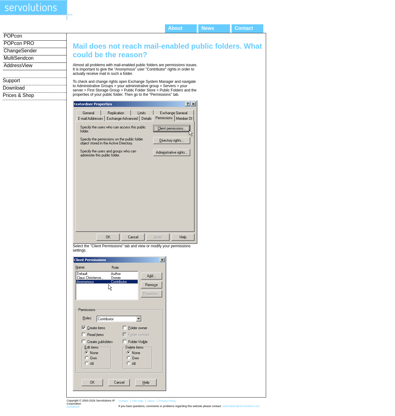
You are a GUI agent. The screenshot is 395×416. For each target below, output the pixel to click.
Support (11, 80)
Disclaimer (73, 406)
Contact (244, 28)
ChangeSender (20, 50)
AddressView (18, 65)
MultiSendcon (19, 58)
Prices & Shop (18, 95)
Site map (137, 400)
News (207, 28)
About (175, 28)
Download (14, 88)
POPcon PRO (19, 43)
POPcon (13, 35)
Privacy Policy (167, 400)
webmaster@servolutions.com (241, 406)
